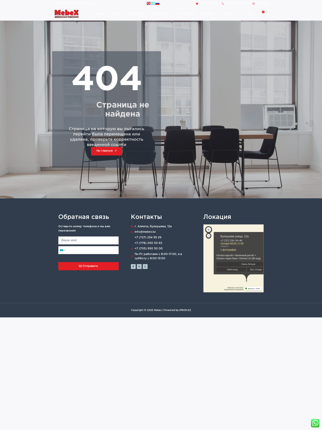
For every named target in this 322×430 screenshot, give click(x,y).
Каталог (118, 14)
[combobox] (62, 250)
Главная (100, 14)
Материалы (187, 14)
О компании (162, 13)
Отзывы (207, 14)
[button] (250, 14)
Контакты (138, 14)
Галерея (225, 14)
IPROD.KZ (185, 310)
